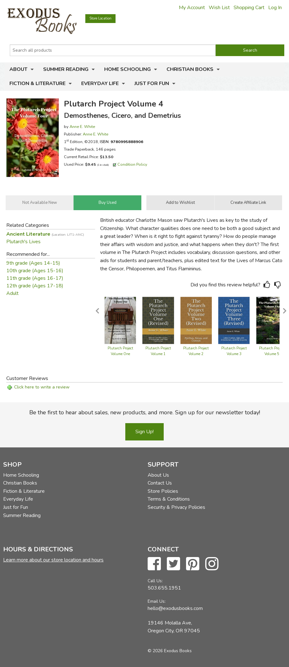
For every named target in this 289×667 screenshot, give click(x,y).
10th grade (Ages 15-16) (34, 270)
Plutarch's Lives (23, 241)
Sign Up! (144, 431)
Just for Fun (151, 83)
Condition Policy (132, 164)
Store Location (100, 18)
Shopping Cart (249, 7)
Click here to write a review (42, 387)
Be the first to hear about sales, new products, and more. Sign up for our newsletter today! (144, 412)
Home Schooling (127, 69)
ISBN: (121, 141)
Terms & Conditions (169, 499)
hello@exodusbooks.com (175, 608)
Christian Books (190, 69)
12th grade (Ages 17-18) (34, 285)
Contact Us (160, 483)
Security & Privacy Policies (176, 507)
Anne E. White (82, 126)
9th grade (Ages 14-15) (33, 263)
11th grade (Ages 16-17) (34, 278)
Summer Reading (65, 69)
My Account (192, 7)
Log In (275, 7)
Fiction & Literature (37, 83)
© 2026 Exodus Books (170, 651)
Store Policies (163, 491)
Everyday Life (100, 83)
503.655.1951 (164, 587)
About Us (158, 475)
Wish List (219, 7)
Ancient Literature (45, 234)
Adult (12, 293)
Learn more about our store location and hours (53, 559)
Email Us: (157, 601)
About (18, 69)
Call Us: (155, 581)
